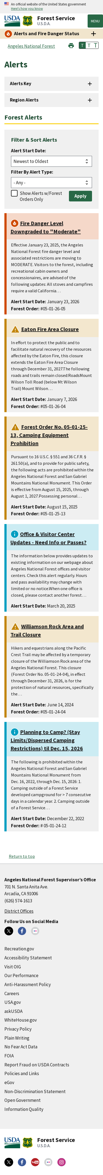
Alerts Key (20, 84)
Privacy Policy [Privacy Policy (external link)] (18, 1029)
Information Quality (23, 1109)
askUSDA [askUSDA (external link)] (13, 1011)
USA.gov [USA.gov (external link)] (12, 1002)
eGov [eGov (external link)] (9, 1082)
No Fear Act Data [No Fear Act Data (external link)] (20, 1047)
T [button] (82, 45)
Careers (11, 993)
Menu (95, 21)
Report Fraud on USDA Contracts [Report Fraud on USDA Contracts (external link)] (36, 1065)
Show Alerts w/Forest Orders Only (41, 196)
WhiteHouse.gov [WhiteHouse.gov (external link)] (20, 1020)
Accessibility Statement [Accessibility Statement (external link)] (28, 958)
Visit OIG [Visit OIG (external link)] (12, 967)
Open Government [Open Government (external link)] (22, 1100)
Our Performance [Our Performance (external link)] (21, 975)
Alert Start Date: (28, 151)
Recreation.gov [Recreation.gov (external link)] (19, 949)
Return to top (22, 856)
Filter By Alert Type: (32, 172)
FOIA (9, 1056)
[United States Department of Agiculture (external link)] (13, 21)
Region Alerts (24, 100)
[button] (71, 45)
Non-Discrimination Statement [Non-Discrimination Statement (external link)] (35, 1091)
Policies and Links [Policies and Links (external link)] (21, 1073)
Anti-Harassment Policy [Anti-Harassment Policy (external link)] (27, 984)
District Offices (19, 911)
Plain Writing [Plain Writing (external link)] (16, 1038)
